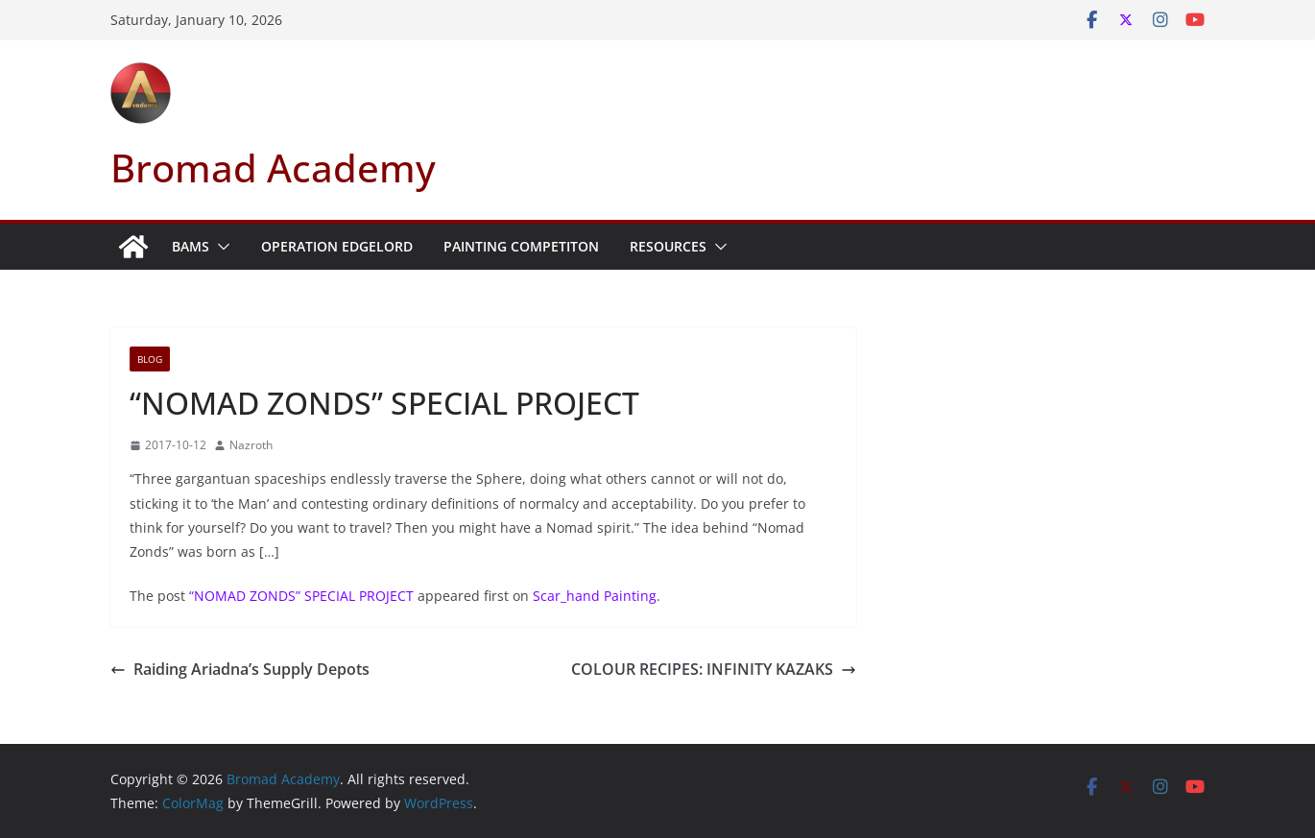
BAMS (190, 246)
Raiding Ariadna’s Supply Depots (240, 669)
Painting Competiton (521, 246)
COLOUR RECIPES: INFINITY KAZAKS (713, 669)
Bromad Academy (273, 167)
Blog (149, 359)
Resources (668, 246)
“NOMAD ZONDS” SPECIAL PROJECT (301, 596)
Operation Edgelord (337, 246)
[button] (219, 246)
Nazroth (251, 445)
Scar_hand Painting (595, 596)
